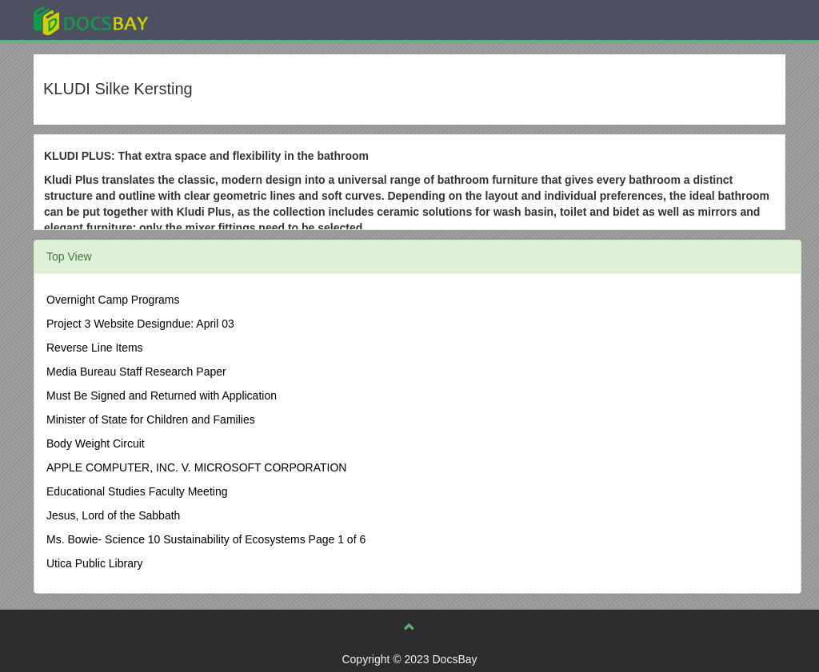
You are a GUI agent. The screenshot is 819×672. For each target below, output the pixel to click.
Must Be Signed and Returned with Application (161, 395)
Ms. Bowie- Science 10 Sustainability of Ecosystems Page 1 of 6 (206, 539)
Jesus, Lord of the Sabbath (113, 515)
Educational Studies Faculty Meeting (136, 491)
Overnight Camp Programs (113, 299)
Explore (211, 19)
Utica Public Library (94, 563)
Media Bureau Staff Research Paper (136, 371)
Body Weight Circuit (95, 443)
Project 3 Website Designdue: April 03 (140, 323)
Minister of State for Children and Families (150, 419)
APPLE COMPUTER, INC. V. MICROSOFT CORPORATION (196, 467)
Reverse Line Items (94, 347)
